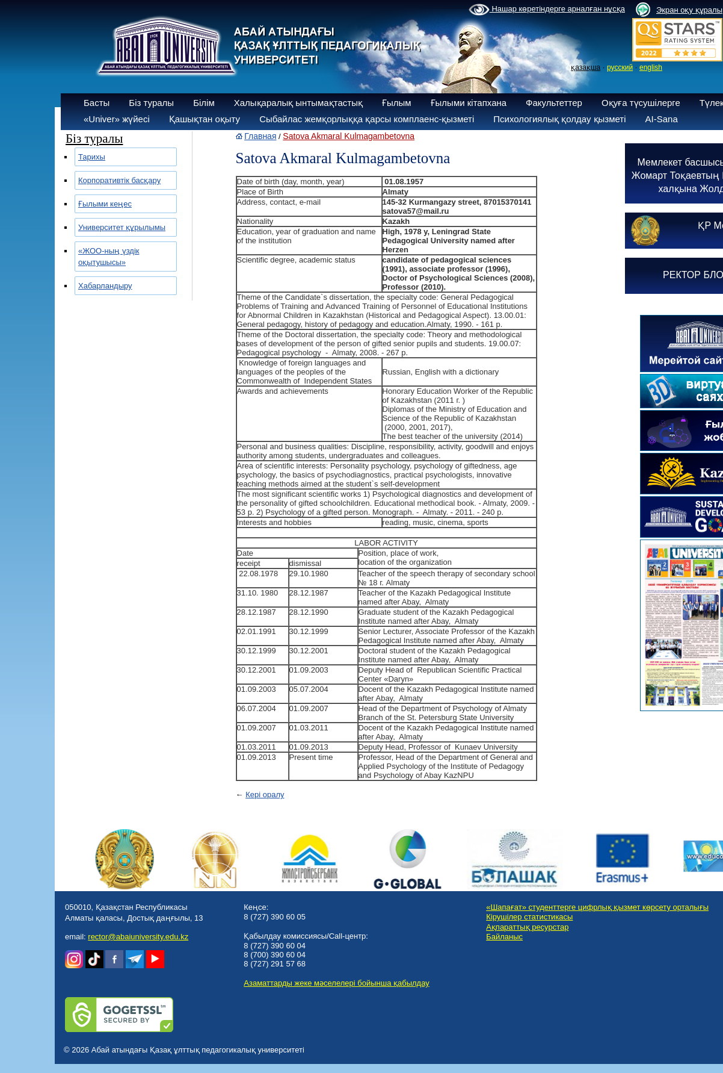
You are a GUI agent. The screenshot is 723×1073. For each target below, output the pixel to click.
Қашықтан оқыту (204, 119)
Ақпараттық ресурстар (527, 926)
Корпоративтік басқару (119, 180)
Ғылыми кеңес (105, 203)
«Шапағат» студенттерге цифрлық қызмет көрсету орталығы (597, 907)
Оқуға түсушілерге (640, 103)
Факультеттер (554, 103)
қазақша (585, 67)
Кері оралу (264, 794)
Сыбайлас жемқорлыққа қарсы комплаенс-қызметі (366, 119)
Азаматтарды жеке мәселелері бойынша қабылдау (336, 982)
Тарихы (91, 156)
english (650, 67)
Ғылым (396, 103)
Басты (96, 103)
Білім (204, 103)
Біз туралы (151, 103)
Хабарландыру (105, 285)
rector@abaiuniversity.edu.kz (138, 936)
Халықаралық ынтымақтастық (298, 103)
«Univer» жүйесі (117, 119)
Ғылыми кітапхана (469, 103)
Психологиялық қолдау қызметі (559, 119)
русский (620, 67)
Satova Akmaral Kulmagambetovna (348, 136)
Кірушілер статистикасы (529, 916)
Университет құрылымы (121, 227)
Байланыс (504, 936)
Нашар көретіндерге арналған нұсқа (547, 10)
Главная (260, 136)
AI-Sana (661, 119)
